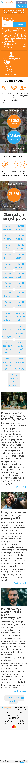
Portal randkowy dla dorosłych (7, 331)
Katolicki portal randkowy (7, 316)
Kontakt (20, 724)
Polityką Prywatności (17, 762)
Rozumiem (22, 762)
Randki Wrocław (7, 237)
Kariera (7, 724)
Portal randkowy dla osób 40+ (7, 347)
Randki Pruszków (19, 237)
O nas (6, 712)
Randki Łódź (8, 247)
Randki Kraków (20, 227)
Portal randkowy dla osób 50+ (20, 347)
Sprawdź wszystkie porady (15, 699)
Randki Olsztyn (20, 256)
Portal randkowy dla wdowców (20, 363)
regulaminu (16, 30)
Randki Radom (7, 266)
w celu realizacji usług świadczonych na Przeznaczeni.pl (15, 39)
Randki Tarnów (20, 247)
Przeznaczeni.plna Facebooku (21, 709)
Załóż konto (19, 24)
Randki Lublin (7, 285)
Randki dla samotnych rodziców (20, 316)
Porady (20, 721)
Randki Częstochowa (8, 275)
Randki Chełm (20, 304)
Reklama (8, 721)
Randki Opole (7, 294)
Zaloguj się (22, 3)
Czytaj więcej (20, 486)
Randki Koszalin (19, 285)
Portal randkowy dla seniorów (14, 380)
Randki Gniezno (19, 266)
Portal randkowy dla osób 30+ (20, 331)
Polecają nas (14, 715)
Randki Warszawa (7, 227)
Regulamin (19, 712)
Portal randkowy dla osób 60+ (7, 363)
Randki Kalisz (7, 256)
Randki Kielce (20, 294)
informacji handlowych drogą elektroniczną (15, 46)
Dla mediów (14, 718)
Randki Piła (8, 304)
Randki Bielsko (20, 275)
